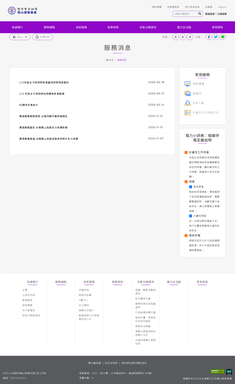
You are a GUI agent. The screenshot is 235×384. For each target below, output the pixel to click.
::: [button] (145, 6)
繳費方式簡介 (86, 310)
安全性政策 (111, 363)
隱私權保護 (94, 363)
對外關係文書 (143, 298)
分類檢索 (222, 14)
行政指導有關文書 (145, 312)
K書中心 (83, 300)
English (220, 7)
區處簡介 (17, 27)
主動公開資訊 (147, 27)
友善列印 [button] (42, 37)
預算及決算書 (143, 326)
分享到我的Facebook (209, 37)
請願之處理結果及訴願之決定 (145, 333)
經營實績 (27, 305)
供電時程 (84, 290)
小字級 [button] (176, 37)
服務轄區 (27, 300)
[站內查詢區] (185, 14)
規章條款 (113, 27)
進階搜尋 (210, 14)
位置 (24, 290)
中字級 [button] (183, 37)
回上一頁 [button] (19, 37)
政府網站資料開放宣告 (134, 363)
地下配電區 (28, 310)
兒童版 (206, 7)
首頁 (111, 59)
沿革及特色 (28, 295)
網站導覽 (155, 7)
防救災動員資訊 (31, 315)
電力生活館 (184, 27)
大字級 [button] (190, 37)
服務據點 (49, 27)
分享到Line (222, 37)
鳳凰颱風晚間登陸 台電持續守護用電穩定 (43, 116)
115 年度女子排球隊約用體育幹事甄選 (41, 93)
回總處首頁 (171, 7)
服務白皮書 (85, 295)
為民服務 (81, 27)
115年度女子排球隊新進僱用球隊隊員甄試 (44, 82)
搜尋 (200, 14)
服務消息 (122, 59)
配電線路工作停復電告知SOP (89, 317)
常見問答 (217, 27)
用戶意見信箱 (190, 7)
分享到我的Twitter (216, 37)
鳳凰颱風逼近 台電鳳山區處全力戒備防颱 (43, 127)
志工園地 (84, 305)
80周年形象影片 (28, 105)
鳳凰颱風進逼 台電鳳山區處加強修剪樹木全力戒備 (48, 138)
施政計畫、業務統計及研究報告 (145, 319)
